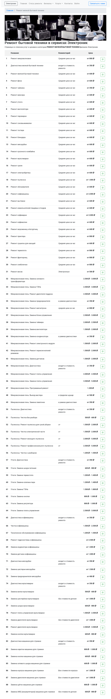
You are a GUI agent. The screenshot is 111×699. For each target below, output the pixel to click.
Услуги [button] (58, 3)
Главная (23, 3)
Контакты (68, 3)
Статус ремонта (35, 3)
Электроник (11, 3)
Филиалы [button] (48, 3)
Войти (77, 3)
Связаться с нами (97, 3)
